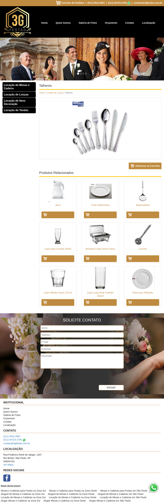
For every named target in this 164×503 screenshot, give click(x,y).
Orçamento (111, 22)
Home (44, 22)
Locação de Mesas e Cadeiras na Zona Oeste (73, 497)
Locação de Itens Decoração (14, 102)
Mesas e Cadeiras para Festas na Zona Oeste (73, 490)
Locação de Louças (16, 94)
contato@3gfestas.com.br (148, 2)
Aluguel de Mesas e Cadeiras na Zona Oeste (71, 494)
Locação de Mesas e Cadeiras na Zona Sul (23, 497)
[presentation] (65, 376)
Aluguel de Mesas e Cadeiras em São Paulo (121, 494)
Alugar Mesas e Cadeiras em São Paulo (110, 500)
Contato (129, 22)
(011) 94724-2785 (117, 2)
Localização (148, 22)
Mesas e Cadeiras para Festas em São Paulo (123, 490)
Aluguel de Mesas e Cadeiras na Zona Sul (22, 494)
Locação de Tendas (16, 110)
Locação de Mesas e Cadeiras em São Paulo (123, 497)
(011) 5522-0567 (96, 2)
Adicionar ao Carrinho (147, 166)
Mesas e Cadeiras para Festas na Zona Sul (23, 490)
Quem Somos (63, 22)
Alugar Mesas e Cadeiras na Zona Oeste (65, 500)
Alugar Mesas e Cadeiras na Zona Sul (20, 500)
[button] (12, 59)
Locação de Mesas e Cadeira (17, 87)
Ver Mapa (8, 464)
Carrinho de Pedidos (70, 2)
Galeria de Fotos (88, 22)
